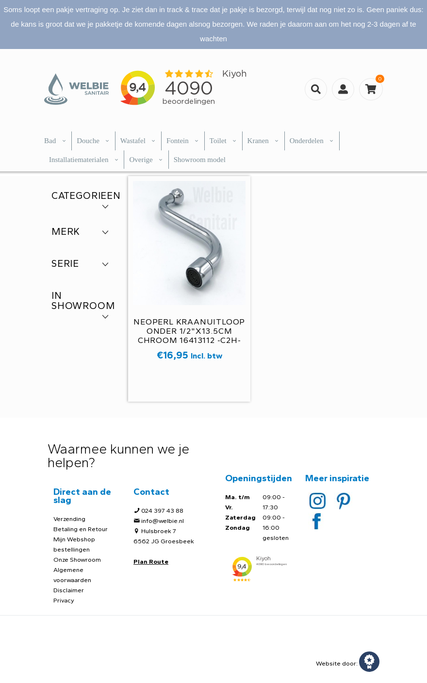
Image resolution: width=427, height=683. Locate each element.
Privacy (63, 600)
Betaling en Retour (80, 529)
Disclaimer (68, 590)
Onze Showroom (77, 559)
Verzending (69, 518)
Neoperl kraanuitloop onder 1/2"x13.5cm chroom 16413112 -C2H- (189, 331)
